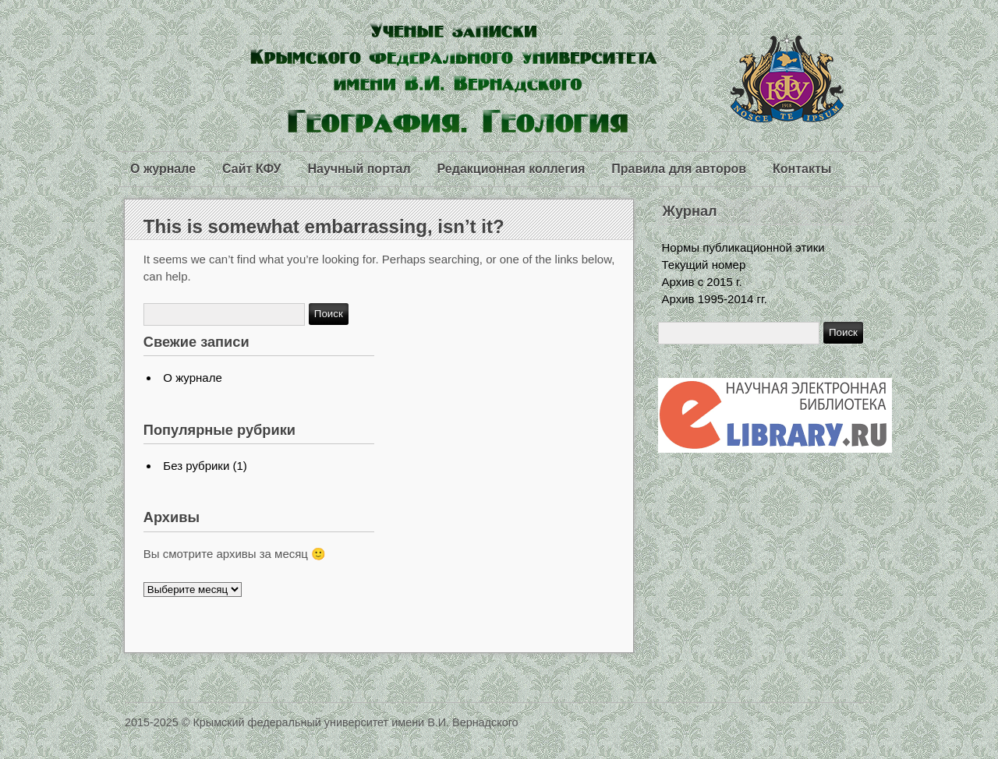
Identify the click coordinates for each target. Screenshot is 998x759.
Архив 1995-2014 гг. (714, 298)
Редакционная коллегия (511, 168)
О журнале (163, 168)
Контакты (802, 168)
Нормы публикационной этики (743, 247)
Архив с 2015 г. (702, 281)
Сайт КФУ (251, 168)
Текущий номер (704, 264)
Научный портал (358, 168)
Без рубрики (196, 465)
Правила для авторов (678, 168)
